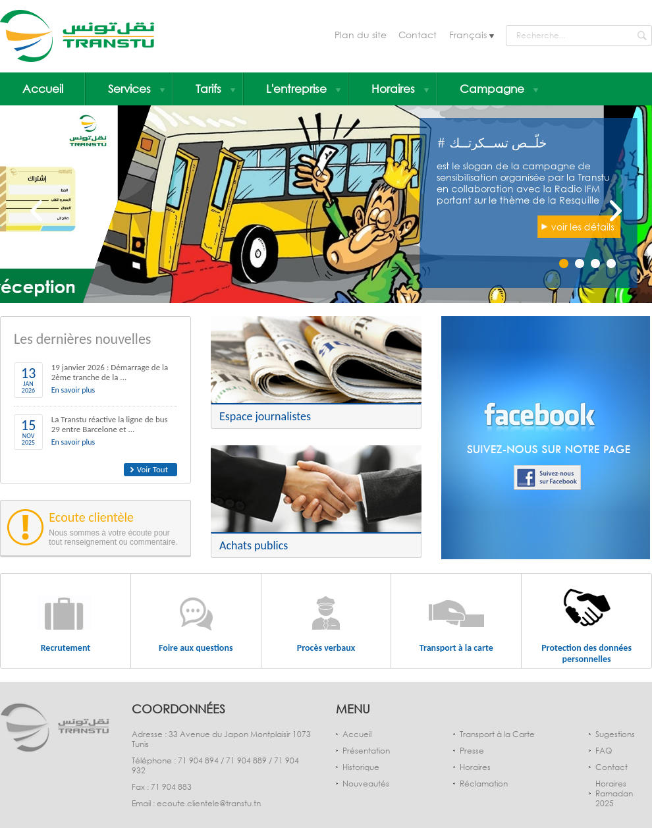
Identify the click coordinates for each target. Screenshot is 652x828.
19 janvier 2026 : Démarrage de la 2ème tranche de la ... (110, 372)
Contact (417, 34)
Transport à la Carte (497, 734)
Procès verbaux (326, 647)
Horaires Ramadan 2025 (614, 793)
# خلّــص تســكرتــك (477, 118)
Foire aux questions (196, 647)
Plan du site (361, 34)
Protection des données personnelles (586, 653)
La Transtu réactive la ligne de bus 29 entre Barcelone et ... (109, 424)
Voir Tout (152, 469)
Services (136, 89)
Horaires (400, 89)
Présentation (366, 751)
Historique (360, 767)
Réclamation (484, 783)
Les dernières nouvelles (82, 339)
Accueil (42, 89)
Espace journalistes (265, 416)
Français (469, 34)
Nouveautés (365, 783)
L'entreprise (303, 89)
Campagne (499, 89)
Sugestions (615, 734)
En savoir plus (73, 390)
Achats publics (253, 545)
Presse (472, 751)
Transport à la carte (456, 647)
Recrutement (65, 647)
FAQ (603, 751)
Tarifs (215, 89)
